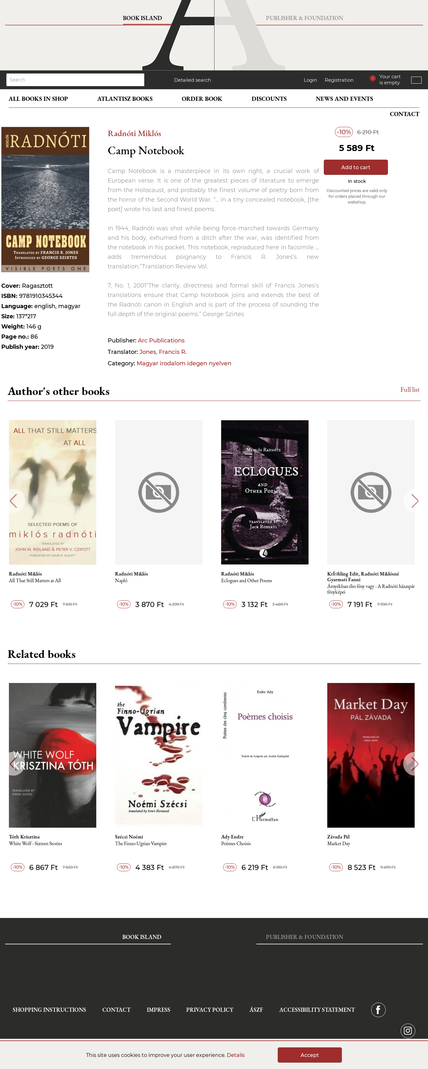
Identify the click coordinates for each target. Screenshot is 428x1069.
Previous (13, 501)
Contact (404, 114)
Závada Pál (341, 837)
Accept (310, 1055)
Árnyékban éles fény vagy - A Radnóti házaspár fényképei (374, 589)
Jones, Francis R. (163, 351)
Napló (123, 581)
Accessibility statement (317, 1009)
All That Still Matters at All (37, 581)
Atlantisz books (125, 99)
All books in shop (38, 99)
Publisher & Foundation (304, 18)
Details (236, 1055)
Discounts (269, 99)
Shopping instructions (49, 1009)
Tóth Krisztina (26, 837)
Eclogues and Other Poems (249, 581)
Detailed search (192, 80)
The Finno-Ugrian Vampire (143, 844)
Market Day (341, 844)
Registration (339, 80)
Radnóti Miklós (134, 133)
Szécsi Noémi (131, 837)
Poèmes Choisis (238, 844)
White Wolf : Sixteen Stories (37, 844)
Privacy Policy (209, 1009)
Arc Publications (161, 340)
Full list (410, 389)
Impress (158, 1009)
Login (310, 80)
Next (415, 501)
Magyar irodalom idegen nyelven (184, 363)
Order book (202, 99)
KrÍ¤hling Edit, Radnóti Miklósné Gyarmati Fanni (366, 577)
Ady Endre (235, 837)
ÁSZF (256, 1009)
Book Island (142, 18)
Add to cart (355, 167)
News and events (344, 99)
